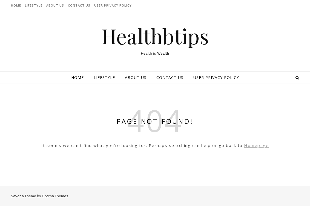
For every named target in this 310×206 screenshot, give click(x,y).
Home (16, 5)
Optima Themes (55, 195)
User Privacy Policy (113, 5)
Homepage (256, 145)
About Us (55, 5)
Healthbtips (155, 36)
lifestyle (33, 5)
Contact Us (79, 5)
